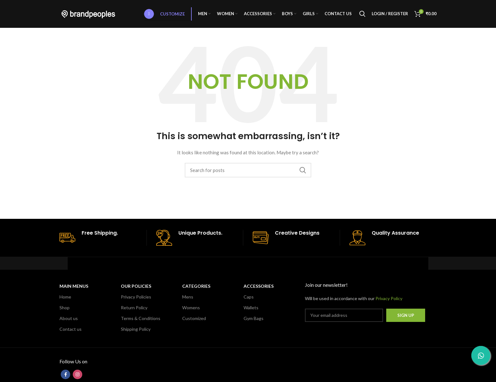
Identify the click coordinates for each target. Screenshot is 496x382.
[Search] (362, 14)
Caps (249, 297)
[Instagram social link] (77, 375)
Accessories (259, 286)
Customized (194, 319)
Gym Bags (254, 319)
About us (68, 319)
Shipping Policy (136, 330)
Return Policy (134, 308)
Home (65, 297)
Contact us (70, 330)
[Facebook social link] (65, 375)
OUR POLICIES (136, 286)
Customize (164, 14)
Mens (187, 297)
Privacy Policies (136, 297)
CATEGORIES (196, 286)
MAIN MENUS (73, 286)
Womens (191, 308)
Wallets (251, 308)
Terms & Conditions (140, 319)
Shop (64, 308)
